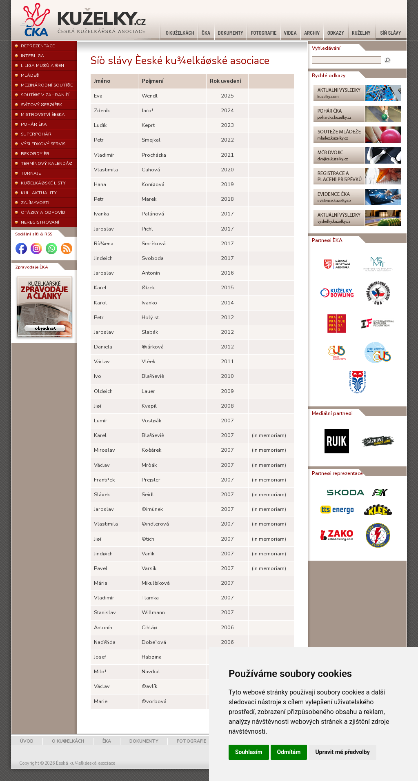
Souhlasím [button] (248, 752)
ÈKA (106, 741)
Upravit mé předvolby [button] (342, 752)
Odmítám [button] (289, 752)
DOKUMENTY (143, 741)
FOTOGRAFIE (191, 741)
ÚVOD (26, 741)
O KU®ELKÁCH (68, 741)
